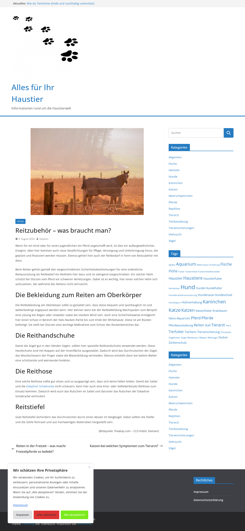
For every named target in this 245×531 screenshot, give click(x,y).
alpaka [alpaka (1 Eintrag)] (172, 264)
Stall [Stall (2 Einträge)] (208, 325)
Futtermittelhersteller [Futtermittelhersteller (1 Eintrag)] (209, 271)
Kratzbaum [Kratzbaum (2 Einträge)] (220, 311)
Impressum (201, 492)
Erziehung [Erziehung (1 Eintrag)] (215, 264)
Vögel (172, 241)
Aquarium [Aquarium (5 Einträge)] (186, 264)
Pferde (20, 221)
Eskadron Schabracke (40, 386)
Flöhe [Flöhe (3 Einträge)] (173, 271)
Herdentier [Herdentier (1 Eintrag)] (174, 288)
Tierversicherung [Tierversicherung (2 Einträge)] (208, 332)
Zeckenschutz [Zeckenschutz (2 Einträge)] (178, 342)
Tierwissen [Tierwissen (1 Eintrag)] (225, 332)
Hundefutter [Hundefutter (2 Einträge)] (214, 288)
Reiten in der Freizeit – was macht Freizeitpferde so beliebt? (38, 449)
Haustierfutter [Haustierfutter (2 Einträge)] (212, 278)
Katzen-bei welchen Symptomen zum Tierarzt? (126, 446)
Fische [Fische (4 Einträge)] (226, 264)
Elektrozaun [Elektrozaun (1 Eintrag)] (203, 264)
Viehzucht (175, 234)
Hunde (173, 176)
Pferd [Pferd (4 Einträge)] (196, 318)
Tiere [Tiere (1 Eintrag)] (228, 325)
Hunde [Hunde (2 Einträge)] (200, 288)
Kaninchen (176, 183)
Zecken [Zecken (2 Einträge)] (223, 337)
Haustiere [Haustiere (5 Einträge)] (193, 278)
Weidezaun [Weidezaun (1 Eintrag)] (192, 337)
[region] (50, 493)
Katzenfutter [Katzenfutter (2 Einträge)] (204, 311)
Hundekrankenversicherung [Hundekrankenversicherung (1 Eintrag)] (183, 295)
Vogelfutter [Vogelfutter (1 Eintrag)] (174, 337)
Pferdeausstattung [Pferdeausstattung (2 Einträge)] (181, 325)
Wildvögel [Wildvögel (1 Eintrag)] (213, 337)
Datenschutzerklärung (208, 500)
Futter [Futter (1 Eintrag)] (181, 271)
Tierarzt (174, 215)
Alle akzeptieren (74, 515)
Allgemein (175, 157)
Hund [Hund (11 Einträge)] (188, 287)
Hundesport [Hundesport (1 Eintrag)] (175, 302)
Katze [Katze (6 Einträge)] (175, 310)
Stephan (43, 238)
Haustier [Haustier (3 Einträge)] (175, 278)
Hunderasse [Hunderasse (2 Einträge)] (206, 295)
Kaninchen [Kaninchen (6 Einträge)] (214, 302)
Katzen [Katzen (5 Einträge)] (188, 310)
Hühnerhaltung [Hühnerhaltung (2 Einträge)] (192, 302)
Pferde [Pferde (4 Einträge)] (207, 318)
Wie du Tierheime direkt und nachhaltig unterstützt (60, 3)
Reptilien (174, 208)
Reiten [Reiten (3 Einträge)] (199, 325)
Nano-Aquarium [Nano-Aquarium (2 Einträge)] (179, 318)
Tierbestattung (178, 221)
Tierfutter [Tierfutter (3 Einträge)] (176, 331)
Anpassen (22, 515)
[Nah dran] (89, 467)
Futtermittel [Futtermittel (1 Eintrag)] (191, 271)
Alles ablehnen (46, 515)
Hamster (174, 170)
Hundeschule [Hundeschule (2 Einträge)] (223, 295)
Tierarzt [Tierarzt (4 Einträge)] (218, 325)
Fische (173, 164)
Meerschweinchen (181, 196)
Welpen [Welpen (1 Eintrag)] (203, 337)
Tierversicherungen (181, 228)
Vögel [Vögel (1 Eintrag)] (184, 337)
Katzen (173, 189)
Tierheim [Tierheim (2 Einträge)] (191, 332)
